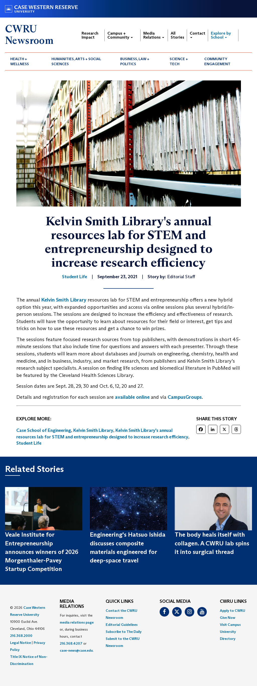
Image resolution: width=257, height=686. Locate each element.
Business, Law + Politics (134, 61)
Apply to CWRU (232, 610)
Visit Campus (230, 624)
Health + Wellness (19, 61)
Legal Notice (20, 642)
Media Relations (153, 35)
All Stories (177, 35)
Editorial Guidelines (122, 624)
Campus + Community (120, 35)
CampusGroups (185, 397)
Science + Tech (179, 61)
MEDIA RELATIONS (72, 604)
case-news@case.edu (76, 650)
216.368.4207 (71, 643)
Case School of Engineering (43, 430)
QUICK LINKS (120, 601)
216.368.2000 (21, 635)
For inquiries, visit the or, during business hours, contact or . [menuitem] (77, 633)
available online (132, 397)
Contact (197, 34)
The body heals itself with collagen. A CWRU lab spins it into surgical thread (212, 543)
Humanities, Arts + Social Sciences (76, 61)
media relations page (77, 622)
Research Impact (90, 35)
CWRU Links (233, 601)
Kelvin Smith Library (63, 300)
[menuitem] (25, 61)
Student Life (28, 443)
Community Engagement (217, 61)
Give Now (227, 617)
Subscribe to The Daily (124, 631)
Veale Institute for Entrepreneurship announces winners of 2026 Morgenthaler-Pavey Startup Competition (41, 551)
